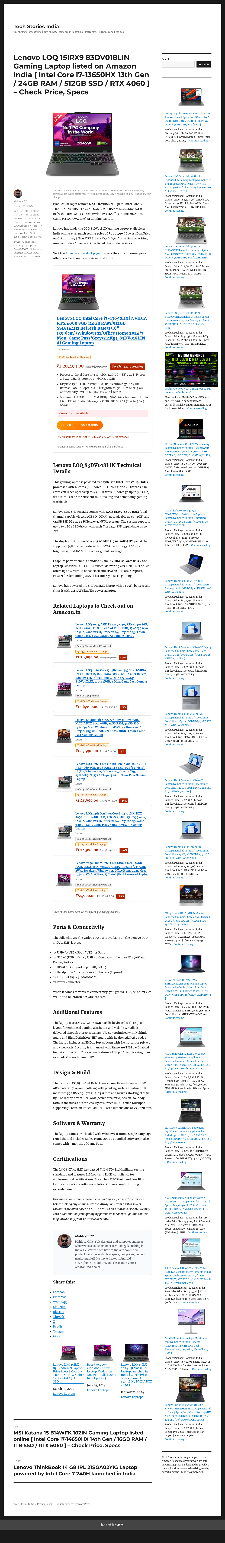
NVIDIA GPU (21, 256)
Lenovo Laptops (64, 1407)
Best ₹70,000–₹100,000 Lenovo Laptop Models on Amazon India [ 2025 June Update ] (102, 1375)
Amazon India (22, 218)
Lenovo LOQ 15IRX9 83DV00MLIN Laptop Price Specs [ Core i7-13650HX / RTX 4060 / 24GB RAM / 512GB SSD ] (68, 1376)
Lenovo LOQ (31, 252)
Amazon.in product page (83, 253)
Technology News (31, 236)
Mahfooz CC (84, 1249)
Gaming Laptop (23, 245)
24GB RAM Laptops (25, 241)
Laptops (35, 218)
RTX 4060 (34, 256)
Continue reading (198, 140)
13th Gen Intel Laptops (26, 210)
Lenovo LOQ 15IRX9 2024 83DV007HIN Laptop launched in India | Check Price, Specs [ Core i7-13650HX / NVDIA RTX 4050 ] (136, 1378)
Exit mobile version (112, 1537)
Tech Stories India (36, 26)
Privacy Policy (44, 1517)
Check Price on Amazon (82, 425)
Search (166, 59)
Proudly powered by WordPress (73, 1517)
